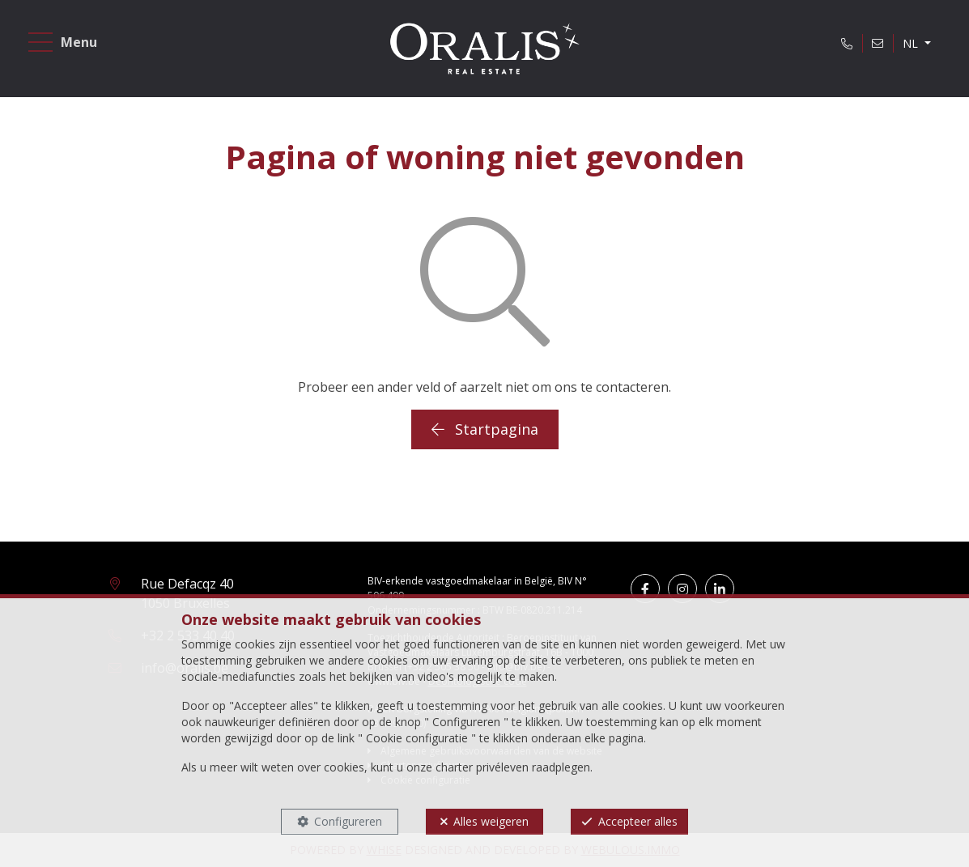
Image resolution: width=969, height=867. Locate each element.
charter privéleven (482, 767)
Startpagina (484, 429)
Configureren (348, 821)
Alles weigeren (491, 821)
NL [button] (912, 43)
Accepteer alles (638, 821)
